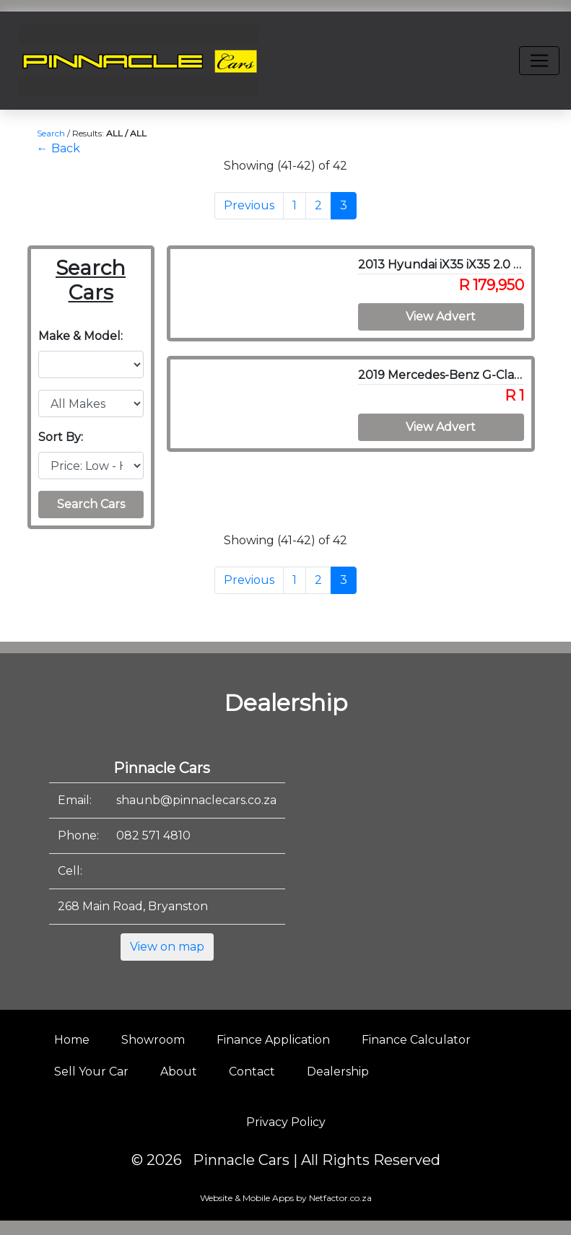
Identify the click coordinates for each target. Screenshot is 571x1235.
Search (51, 133)
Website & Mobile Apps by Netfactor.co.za (286, 1197)
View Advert (441, 316)
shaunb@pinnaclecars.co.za (196, 800)
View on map (167, 946)
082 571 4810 (153, 835)
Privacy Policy (286, 1122)
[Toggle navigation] (539, 60)
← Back (58, 148)
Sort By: (60, 437)
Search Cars (91, 504)
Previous (249, 205)
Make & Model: (80, 336)
